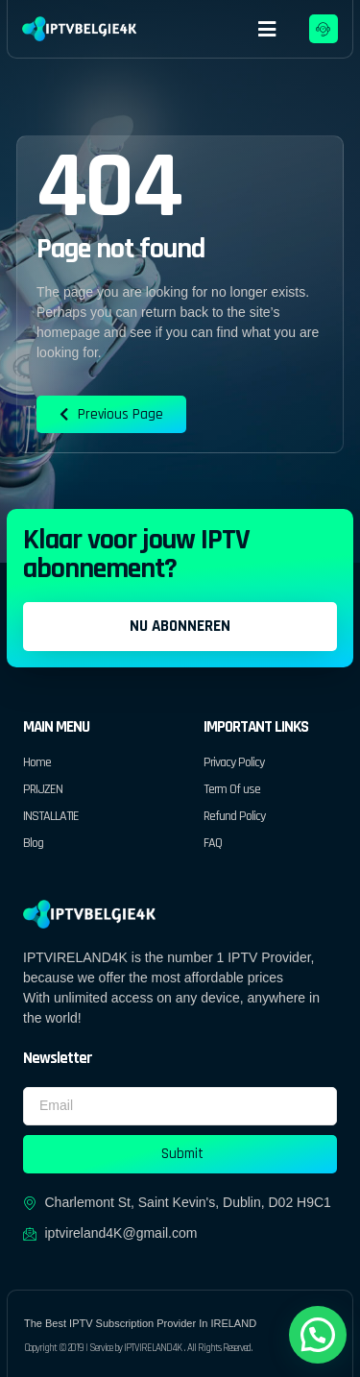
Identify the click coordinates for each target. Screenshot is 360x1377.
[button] (267, 28)
